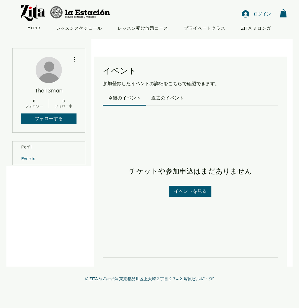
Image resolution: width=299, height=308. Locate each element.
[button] (283, 13)
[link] (124, 98)
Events (28, 159)
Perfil (26, 147)
